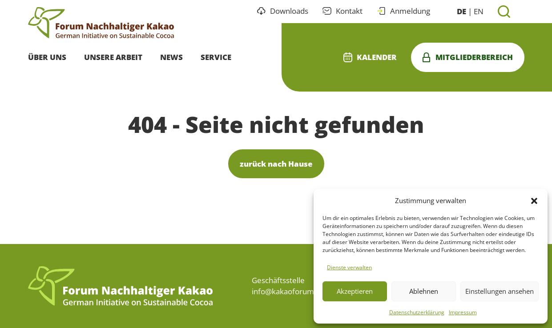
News (171, 57)
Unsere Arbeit (113, 57)
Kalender (370, 57)
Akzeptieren (355, 291)
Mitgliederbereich (467, 57)
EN (479, 11)
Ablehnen (423, 291)
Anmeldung (403, 11)
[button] (534, 200)
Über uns (47, 57)
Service (216, 57)
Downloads (282, 11)
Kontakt (342, 11)
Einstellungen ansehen (499, 291)
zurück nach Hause (276, 164)
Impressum (463, 312)
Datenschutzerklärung (416, 312)
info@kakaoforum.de (288, 291)
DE (461, 11)
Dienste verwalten (349, 267)
